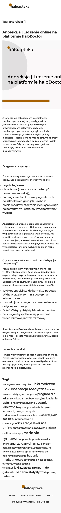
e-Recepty (17, 433)
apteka (20, 6)
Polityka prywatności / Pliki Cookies (30, 501)
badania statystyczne (31, 472)
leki (16, 467)
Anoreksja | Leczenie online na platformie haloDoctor (29, 34)
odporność (25, 439)
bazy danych (18, 447)
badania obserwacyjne (30, 398)
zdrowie (37, 443)
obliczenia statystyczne (27, 415)
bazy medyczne (25, 407)
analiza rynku (23, 384)
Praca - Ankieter (31, 495)
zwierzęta (25, 467)
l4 (15, 398)
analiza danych (21, 443)
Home (12, 495)
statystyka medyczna (25, 394)
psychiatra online (33, 459)
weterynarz (8, 384)
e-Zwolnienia (16, 451)
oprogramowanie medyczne (30, 427)
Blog (49, 495)
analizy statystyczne (23, 402)
